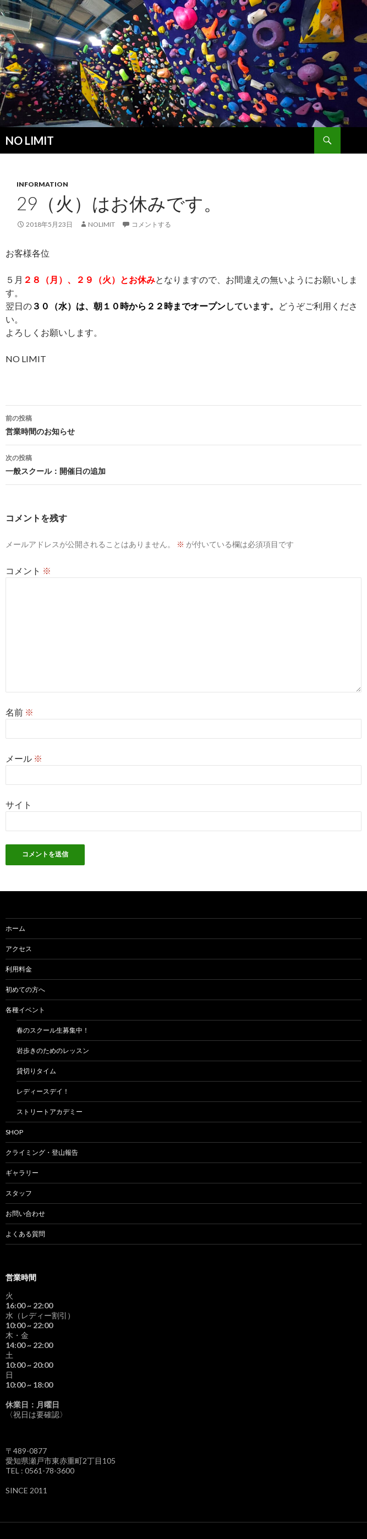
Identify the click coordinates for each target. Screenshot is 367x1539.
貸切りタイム (36, 1071)
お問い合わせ (25, 1213)
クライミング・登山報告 (42, 1152)
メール (24, 758)
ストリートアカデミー (50, 1111)
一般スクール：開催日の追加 (183, 463)
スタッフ (19, 1193)
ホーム (15, 928)
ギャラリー (22, 1173)
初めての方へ (25, 989)
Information (42, 184)
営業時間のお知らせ (183, 424)
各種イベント (25, 1010)
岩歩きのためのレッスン (53, 1050)
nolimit (101, 224)
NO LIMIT (30, 140)
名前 (20, 712)
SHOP (14, 1132)
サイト (19, 804)
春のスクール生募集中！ (53, 1030)
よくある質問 (25, 1234)
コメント (28, 570)
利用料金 (19, 969)
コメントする (151, 224)
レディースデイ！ (43, 1091)
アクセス (19, 949)
